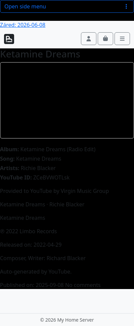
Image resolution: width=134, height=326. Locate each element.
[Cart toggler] (105, 38)
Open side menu (67, 6)
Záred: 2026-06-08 (22, 25)
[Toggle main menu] (122, 38)
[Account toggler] (88, 38)
